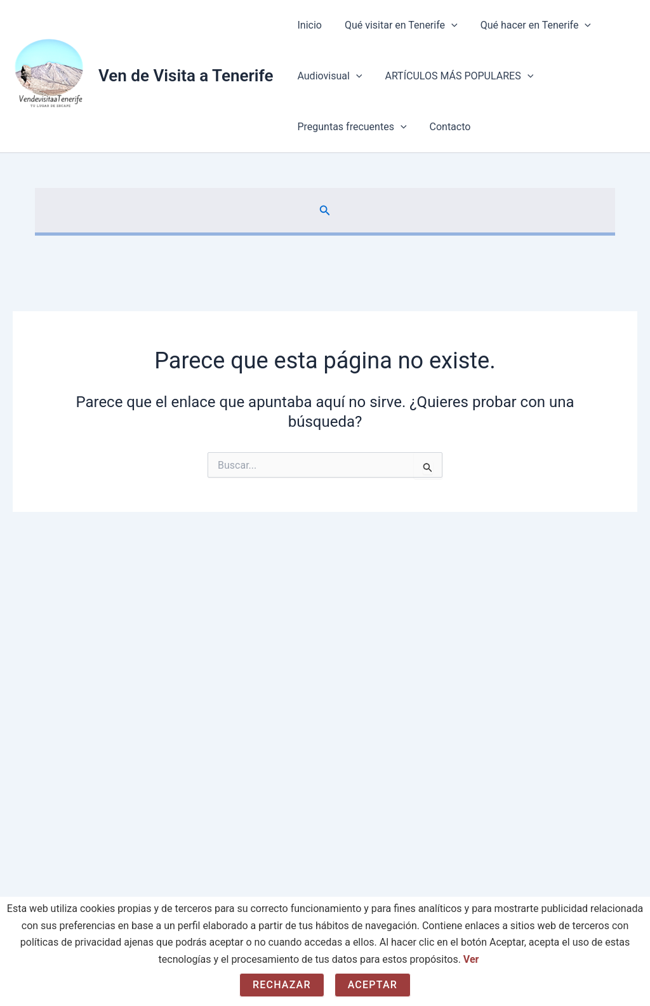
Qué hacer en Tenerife (529, 25)
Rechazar (282, 985)
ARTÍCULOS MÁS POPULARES (455, 76)
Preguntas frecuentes (350, 127)
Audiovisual (328, 76)
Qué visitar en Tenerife (397, 25)
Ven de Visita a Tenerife (185, 75)
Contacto (446, 127)
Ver (471, 959)
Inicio (308, 25)
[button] (447, 25)
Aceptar (372, 985)
